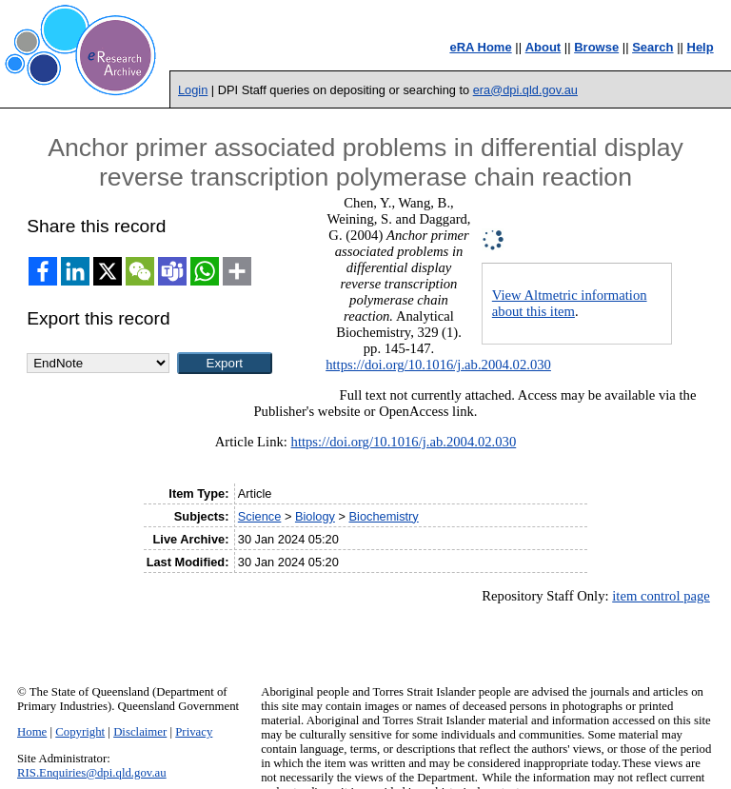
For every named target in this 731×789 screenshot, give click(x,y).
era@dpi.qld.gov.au (525, 90)
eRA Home (480, 47)
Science (260, 516)
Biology (315, 516)
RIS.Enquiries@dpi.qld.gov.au (92, 772)
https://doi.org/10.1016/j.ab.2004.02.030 (438, 364)
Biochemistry (384, 516)
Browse (596, 47)
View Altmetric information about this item (569, 303)
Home (32, 732)
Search (652, 47)
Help (700, 47)
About (543, 47)
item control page (661, 595)
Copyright (80, 732)
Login (192, 90)
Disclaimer (140, 732)
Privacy (193, 732)
